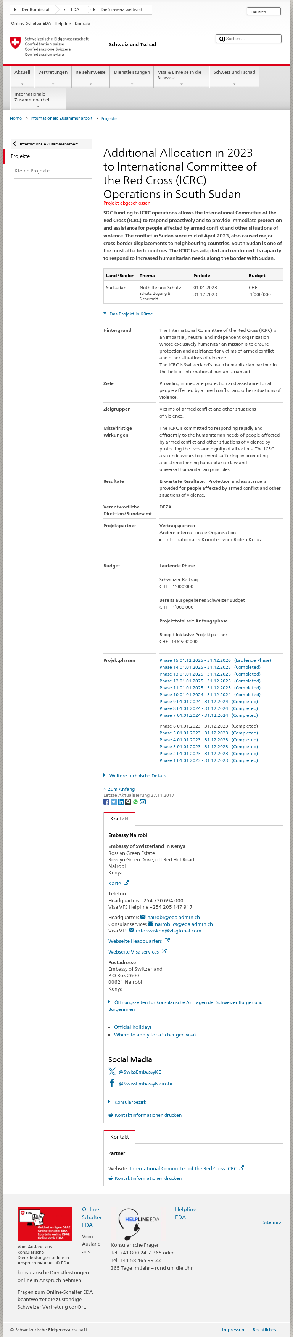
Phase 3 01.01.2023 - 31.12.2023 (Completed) (208, 746)
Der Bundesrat (36, 9)
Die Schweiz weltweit (121, 9)
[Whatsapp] (136, 801)
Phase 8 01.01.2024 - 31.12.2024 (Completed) (208, 708)
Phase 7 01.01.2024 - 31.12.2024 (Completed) (208, 715)
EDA (75, 9)
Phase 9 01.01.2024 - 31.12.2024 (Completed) (208, 701)
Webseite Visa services (137, 952)
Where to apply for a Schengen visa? (155, 1035)
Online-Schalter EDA (92, 1217)
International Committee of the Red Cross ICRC (187, 1168)
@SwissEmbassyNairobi (145, 1083)
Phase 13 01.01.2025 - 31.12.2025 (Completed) (210, 673)
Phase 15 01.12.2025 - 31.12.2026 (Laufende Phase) (215, 660)
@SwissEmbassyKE (140, 1072)
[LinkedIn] (121, 801)
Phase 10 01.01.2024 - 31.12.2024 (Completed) (210, 694)
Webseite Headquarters (139, 941)
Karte (118, 883)
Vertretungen (53, 78)
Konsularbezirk (129, 1102)
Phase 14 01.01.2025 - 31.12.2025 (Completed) (210, 666)
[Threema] (128, 801)
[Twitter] (114, 801)
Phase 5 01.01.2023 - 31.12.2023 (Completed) (208, 732)
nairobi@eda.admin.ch (173, 917)
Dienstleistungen (131, 78)
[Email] (143, 801)
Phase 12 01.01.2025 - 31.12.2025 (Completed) (210, 680)
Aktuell (22, 78)
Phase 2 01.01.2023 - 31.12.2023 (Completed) (208, 753)
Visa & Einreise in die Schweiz (181, 78)
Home (16, 118)
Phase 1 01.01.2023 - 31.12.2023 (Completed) (208, 760)
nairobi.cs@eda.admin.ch (184, 924)
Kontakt (116, 819)
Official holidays (132, 1027)
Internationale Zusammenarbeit (38, 100)
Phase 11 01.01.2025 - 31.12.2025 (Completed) (210, 687)
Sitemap (272, 1222)
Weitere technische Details (137, 775)
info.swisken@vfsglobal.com (168, 931)
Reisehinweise (90, 78)
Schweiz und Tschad (234, 78)
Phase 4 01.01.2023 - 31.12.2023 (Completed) (208, 739)
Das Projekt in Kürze (130, 314)
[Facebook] (107, 801)
